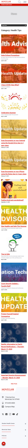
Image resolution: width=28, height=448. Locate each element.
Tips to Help (5, 254)
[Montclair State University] (6, 2)
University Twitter (3, 414)
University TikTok (17, 414)
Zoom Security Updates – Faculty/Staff (10, 285)
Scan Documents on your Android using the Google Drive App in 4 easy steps (13, 143)
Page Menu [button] (4, 25)
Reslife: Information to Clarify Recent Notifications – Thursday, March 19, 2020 (12, 346)
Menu (24, 0)
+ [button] (25, 424)
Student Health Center (6, 4)
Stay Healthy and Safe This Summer (14, 226)
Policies (4, 435)
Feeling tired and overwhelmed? (12, 200)
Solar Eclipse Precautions (10, 55)
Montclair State (6, 429)
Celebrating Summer (8, 113)
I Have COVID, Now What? (10, 85)
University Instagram (10, 414)
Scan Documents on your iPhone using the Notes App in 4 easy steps (13, 173)
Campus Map (8, 407)
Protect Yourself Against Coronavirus (10, 315)
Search (19, 0)
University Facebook (6, 414)
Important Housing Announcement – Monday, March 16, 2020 (13, 376)
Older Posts (14, 383)
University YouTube (13, 414)
